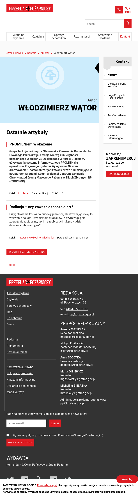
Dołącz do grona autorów (117, 85)
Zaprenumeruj (115, 106)
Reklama (12, 339)
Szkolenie (23, 193)
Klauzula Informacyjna (115, 137)
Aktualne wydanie (18, 293)
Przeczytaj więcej (47, 485)
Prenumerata (15, 346)
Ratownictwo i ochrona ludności (36, 237)
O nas (10, 324)
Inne (9, 312)
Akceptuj (127, 479)
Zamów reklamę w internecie (117, 125)
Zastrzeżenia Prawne (20, 367)
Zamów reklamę (117, 115)
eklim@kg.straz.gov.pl (74, 351)
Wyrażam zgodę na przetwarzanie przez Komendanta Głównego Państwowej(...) (58, 435)
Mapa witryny (15, 392)
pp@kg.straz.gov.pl (82, 314)
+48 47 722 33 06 (77, 309)
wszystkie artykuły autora (27, 252)
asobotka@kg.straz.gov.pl (76, 365)
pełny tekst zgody (20, 442)
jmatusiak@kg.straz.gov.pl (77, 337)
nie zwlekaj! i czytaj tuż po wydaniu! (119, 164)
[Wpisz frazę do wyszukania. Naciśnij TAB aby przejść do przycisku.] (108, 23)
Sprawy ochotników (19, 305)
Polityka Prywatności (20, 373)
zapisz (55, 423)
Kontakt (31, 53)
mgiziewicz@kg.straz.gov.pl (77, 379)
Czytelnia (12, 299)
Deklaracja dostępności (21, 386)
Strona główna (14, 53)
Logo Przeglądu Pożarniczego (116, 96)
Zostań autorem (17, 352)
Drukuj (10, 265)
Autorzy (45, 53)
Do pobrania (14, 318)
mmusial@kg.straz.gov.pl (76, 393)
